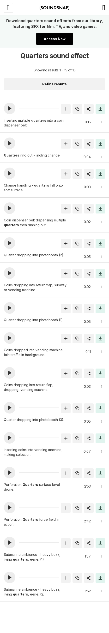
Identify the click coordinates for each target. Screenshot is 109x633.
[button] (9, 108)
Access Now (55, 39)
